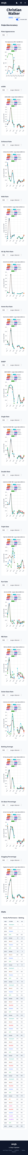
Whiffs (14, 1144)
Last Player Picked (7, 1150)
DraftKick (16, 1150)
